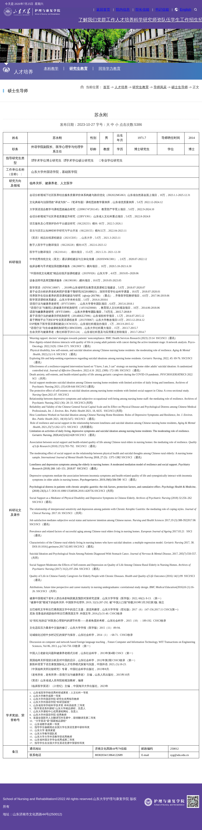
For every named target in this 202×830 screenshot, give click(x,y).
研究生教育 (78, 69)
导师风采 (160, 87)
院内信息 (123, 10)
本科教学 (51, 69)
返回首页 (103, 10)
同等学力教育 (110, 69)
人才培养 (124, 19)
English (183, 10)
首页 (106, 87)
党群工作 (106, 19)
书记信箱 (162, 10)
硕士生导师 (179, 87)
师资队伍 (161, 19)
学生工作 (180, 19)
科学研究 (143, 19)
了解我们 (87, 19)
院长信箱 (142, 10)
